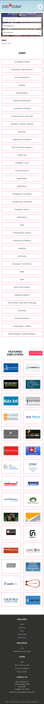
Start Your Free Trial (22, 665)
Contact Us (22, 638)
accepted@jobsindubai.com (24, 692)
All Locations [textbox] (8, 32)
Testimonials (22, 634)
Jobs (22, 648)
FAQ (22, 631)
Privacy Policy (22, 672)
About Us (22, 628)
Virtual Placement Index (22, 651)
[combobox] (22, 25)
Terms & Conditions (22, 668)
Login (22, 662)
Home (3, 43)
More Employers (36, 353)
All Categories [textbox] (9, 26)
